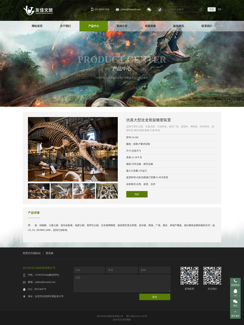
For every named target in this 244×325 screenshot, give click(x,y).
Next (114, 149)
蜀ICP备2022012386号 (136, 316)
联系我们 (206, 26)
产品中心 (93, 26)
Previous (30, 149)
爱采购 (49, 253)
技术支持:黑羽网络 (122, 319)
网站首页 (37, 26)
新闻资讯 (178, 26)
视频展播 (150, 26)
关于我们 (65, 26)
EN (219, 9)
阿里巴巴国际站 (32, 253)
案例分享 (122, 26)
